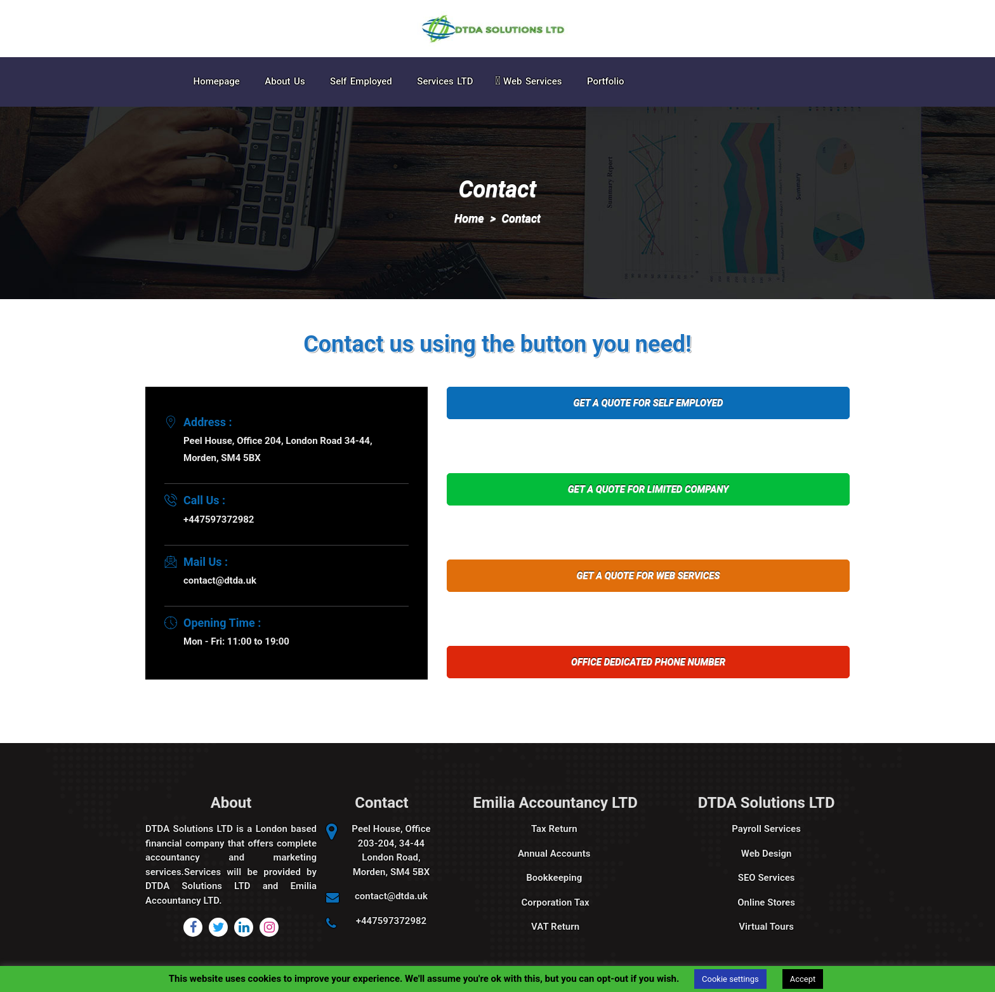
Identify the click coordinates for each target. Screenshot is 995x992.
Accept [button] (803, 979)
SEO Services (766, 877)
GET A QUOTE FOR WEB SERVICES (648, 575)
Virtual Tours (766, 926)
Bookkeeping (555, 877)
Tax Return (555, 828)
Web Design (766, 853)
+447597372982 (391, 921)
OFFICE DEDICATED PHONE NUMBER (648, 661)
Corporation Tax (556, 902)
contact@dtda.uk (391, 896)
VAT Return (555, 926)
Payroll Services (766, 828)
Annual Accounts (555, 853)
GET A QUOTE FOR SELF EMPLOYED (648, 402)
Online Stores (766, 902)
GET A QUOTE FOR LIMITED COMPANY (648, 489)
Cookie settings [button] (730, 979)
